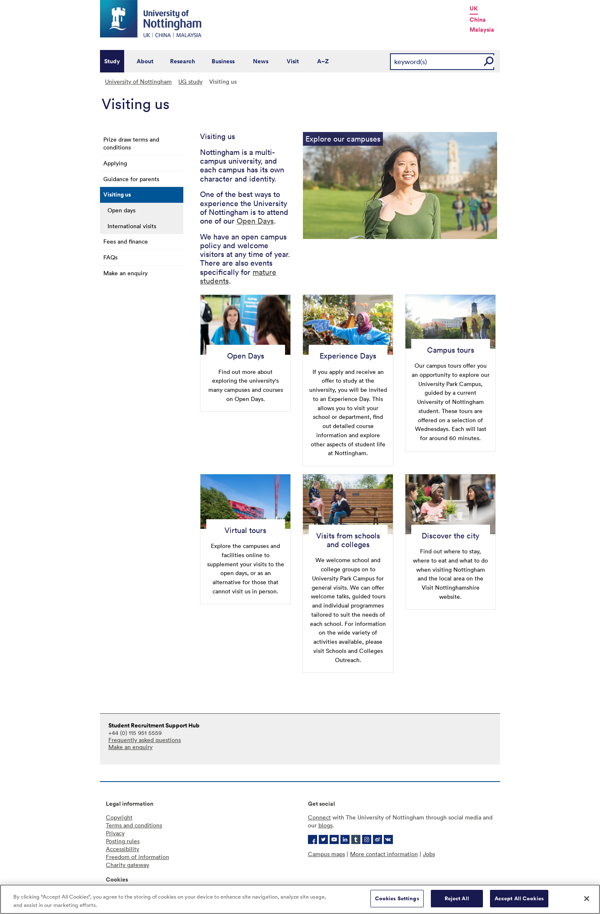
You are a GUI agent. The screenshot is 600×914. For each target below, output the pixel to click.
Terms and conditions (134, 825)
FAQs (110, 257)
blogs (325, 825)
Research (182, 61)
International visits (132, 226)
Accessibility (122, 849)
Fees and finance (125, 241)
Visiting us (117, 194)
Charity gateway (127, 865)
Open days (121, 210)
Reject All (457, 898)
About (145, 61)
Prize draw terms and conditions (131, 143)
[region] (300, 899)
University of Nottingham (138, 81)
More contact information (384, 854)
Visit (293, 61)
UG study (190, 81)
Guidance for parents (131, 179)
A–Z (323, 61)
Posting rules (123, 841)
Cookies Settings (397, 898)
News (260, 61)
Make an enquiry (125, 273)
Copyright (119, 817)
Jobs (429, 854)
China (478, 19)
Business (223, 61)
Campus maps (326, 854)
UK (474, 8)
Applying (115, 163)
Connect (319, 817)
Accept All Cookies (519, 898)
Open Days (255, 221)
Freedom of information (137, 857)
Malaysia (482, 29)
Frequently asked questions (144, 740)
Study (112, 61)
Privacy (115, 833)
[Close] (587, 898)
